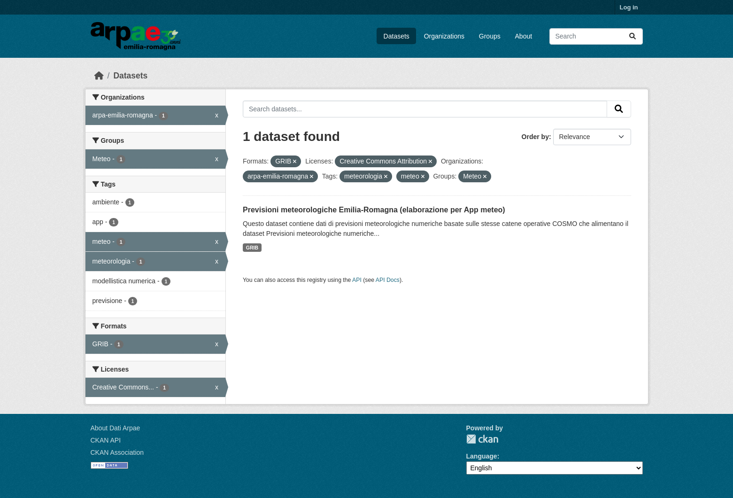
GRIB (252, 247)
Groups (490, 36)
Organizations (444, 36)
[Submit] (632, 36)
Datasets (396, 36)
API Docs (388, 280)
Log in (629, 7)
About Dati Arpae (115, 428)
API (357, 280)
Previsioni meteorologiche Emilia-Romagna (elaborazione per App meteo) (374, 210)
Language (481, 456)
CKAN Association (117, 452)
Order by (535, 136)
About (523, 36)
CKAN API (106, 440)
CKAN (482, 439)
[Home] (99, 75)
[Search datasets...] (596, 36)
